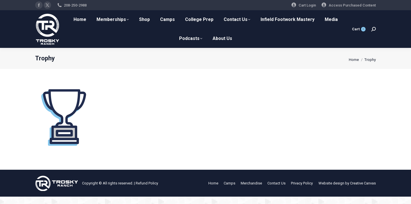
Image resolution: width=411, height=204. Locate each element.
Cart (359, 29)
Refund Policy (147, 183)
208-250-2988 (75, 5)
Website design (331, 183)
